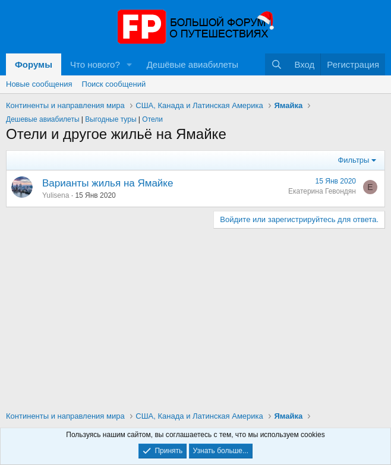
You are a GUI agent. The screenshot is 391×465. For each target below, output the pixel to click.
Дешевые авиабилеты (43, 119)
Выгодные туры (110, 119)
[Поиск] (276, 64)
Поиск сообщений (114, 84)
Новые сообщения (39, 84)
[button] (129, 64)
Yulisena (55, 195)
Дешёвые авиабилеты (192, 64)
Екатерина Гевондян (322, 191)
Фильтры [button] (353, 160)
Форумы (33, 64)
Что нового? (95, 64)
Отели (152, 119)
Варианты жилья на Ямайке (107, 183)
